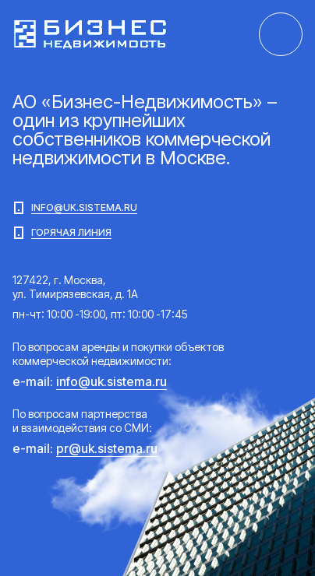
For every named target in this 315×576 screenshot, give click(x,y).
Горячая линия (61, 232)
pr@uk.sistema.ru (107, 448)
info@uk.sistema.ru (74, 207)
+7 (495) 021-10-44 (281, 34)
